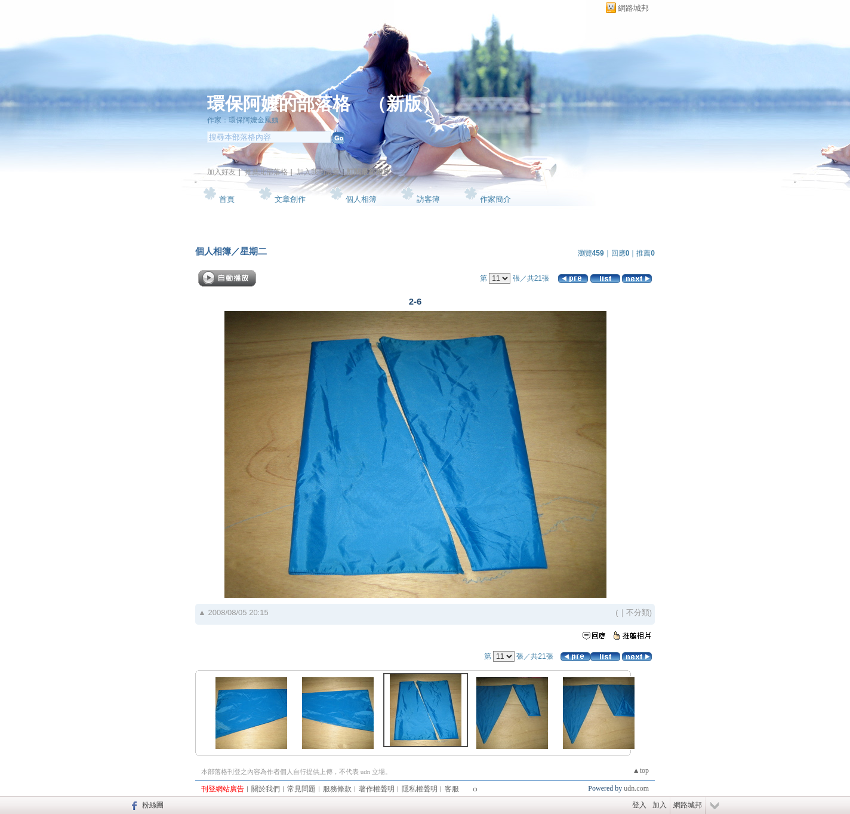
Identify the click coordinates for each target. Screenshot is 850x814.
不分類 (637, 612)
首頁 (227, 199)
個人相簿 (361, 199)
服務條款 (337, 789)
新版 (404, 103)
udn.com (636, 788)
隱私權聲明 (420, 789)
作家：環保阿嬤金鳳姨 (243, 120)
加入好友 (221, 172)
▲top (641, 770)
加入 (659, 805)
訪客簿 (428, 199)
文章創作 (290, 199)
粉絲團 (153, 805)
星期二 (253, 251)
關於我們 (265, 789)
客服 (452, 789)
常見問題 (301, 789)
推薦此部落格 (266, 172)
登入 (639, 805)
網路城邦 (633, 8)
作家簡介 (495, 199)
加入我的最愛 (318, 172)
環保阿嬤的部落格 (278, 103)
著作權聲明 (377, 789)
